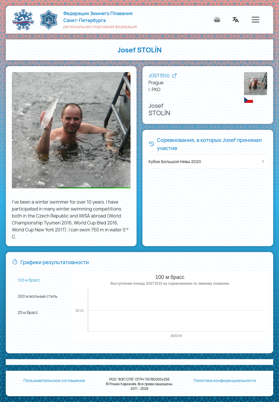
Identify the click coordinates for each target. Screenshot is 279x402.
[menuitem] (21, 19)
